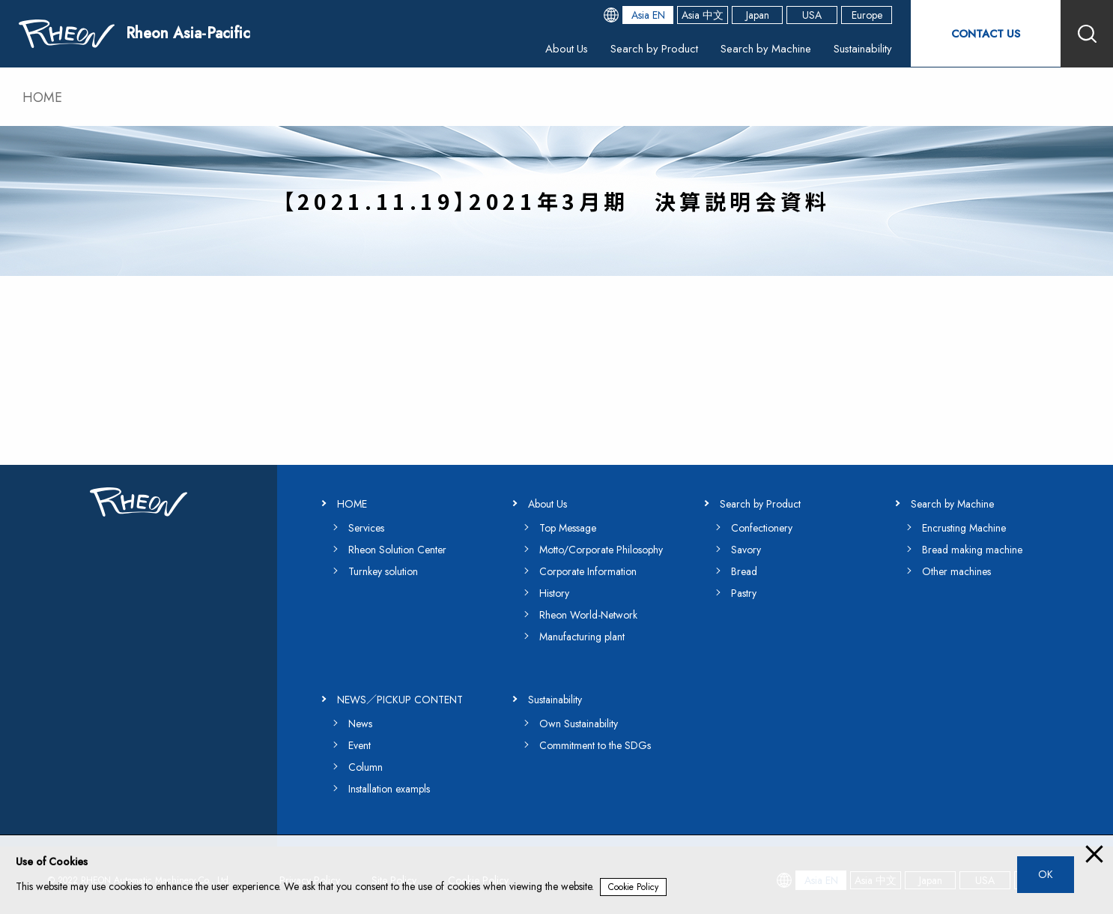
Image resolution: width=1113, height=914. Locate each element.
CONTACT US (985, 33)
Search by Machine (758, 48)
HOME (42, 97)
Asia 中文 (703, 14)
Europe (867, 14)
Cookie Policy (633, 887)
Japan (757, 14)
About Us (547, 48)
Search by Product (639, 48)
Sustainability (860, 48)
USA (812, 14)
